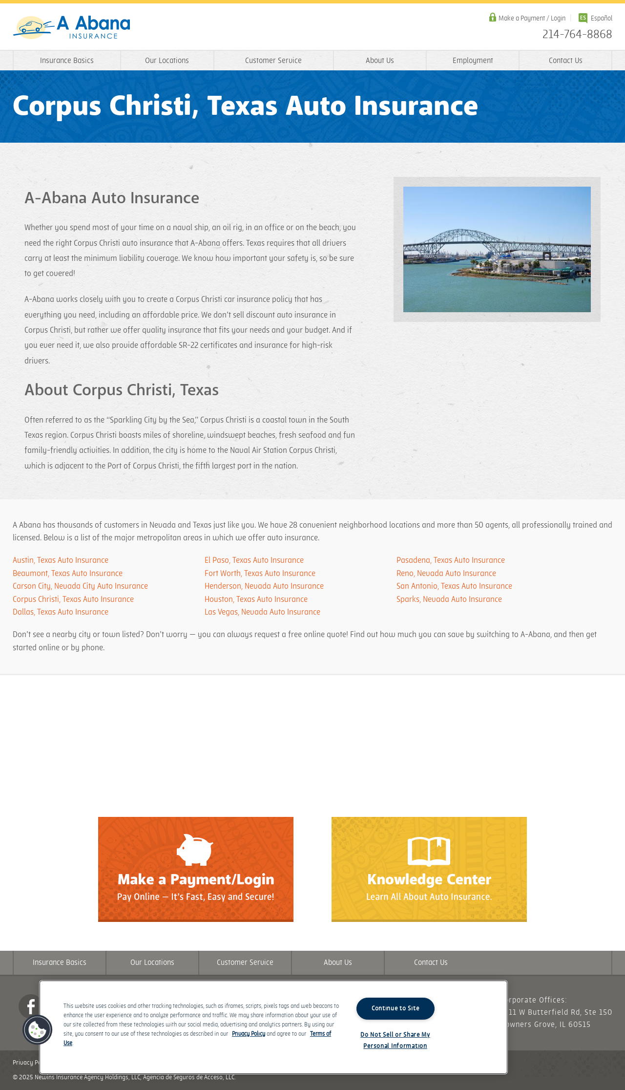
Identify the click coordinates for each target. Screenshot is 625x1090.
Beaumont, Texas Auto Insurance (68, 573)
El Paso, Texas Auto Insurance (254, 560)
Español (601, 18)
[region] (273, 1027)
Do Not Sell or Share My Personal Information (395, 1040)
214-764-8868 (577, 35)
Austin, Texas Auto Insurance (60, 560)
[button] (37, 1030)
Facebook (31, 1006)
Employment (473, 61)
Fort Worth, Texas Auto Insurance (260, 573)
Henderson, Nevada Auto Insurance (264, 586)
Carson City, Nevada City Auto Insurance (80, 586)
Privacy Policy (32, 1062)
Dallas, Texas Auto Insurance (60, 612)
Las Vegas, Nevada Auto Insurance (262, 612)
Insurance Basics (67, 61)
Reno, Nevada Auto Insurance (446, 573)
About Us (380, 61)
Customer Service (273, 61)
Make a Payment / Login (532, 18)
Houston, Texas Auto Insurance (256, 599)
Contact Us (566, 61)
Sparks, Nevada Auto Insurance (449, 599)
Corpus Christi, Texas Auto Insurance (73, 599)
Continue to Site (395, 1008)
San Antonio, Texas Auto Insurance (454, 586)
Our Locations (167, 61)
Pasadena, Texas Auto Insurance (450, 560)
